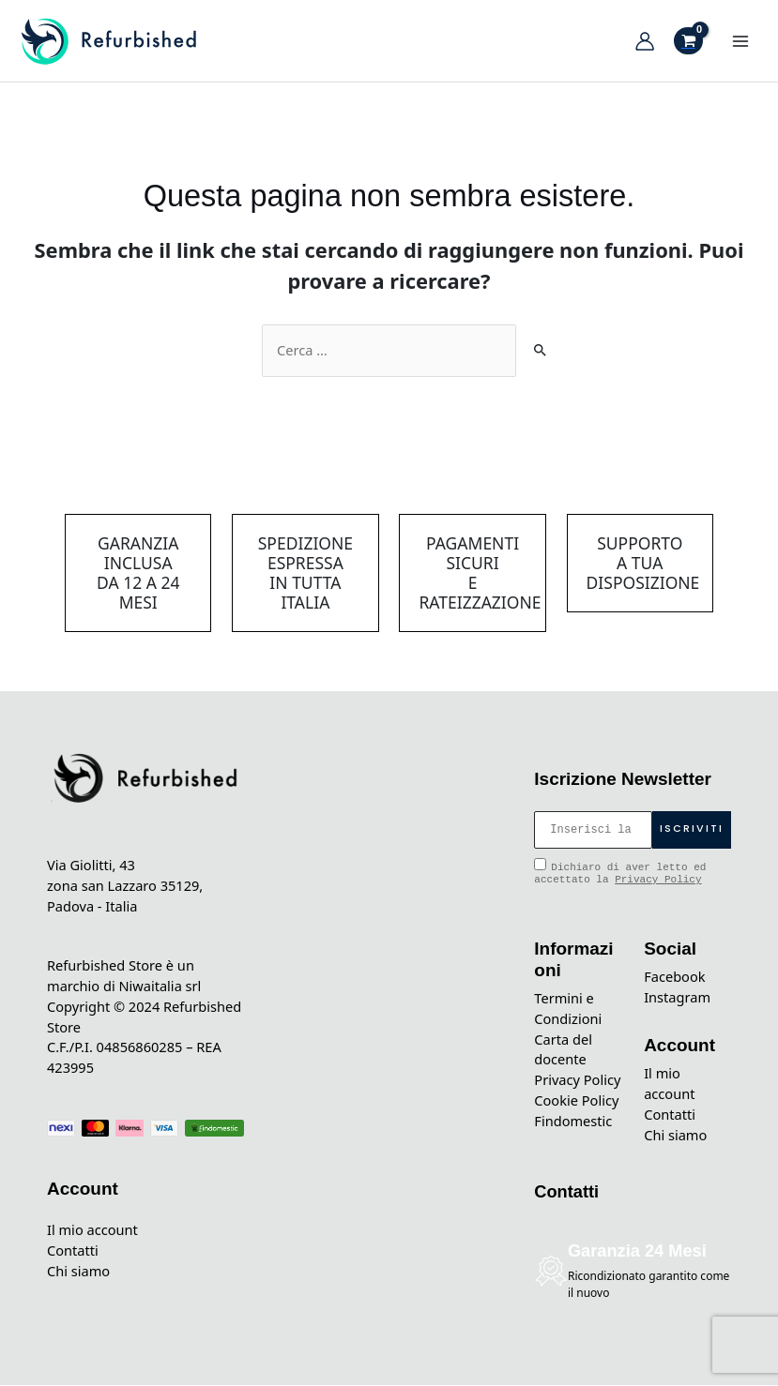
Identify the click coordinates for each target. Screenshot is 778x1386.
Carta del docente (563, 1050)
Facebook (674, 977)
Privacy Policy (658, 880)
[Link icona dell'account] (644, 41)
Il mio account (92, 1230)
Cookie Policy (576, 1101)
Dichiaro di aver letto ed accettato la (620, 872)
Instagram (677, 997)
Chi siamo (78, 1271)
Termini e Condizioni (568, 1009)
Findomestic (573, 1121)
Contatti (73, 1251)
